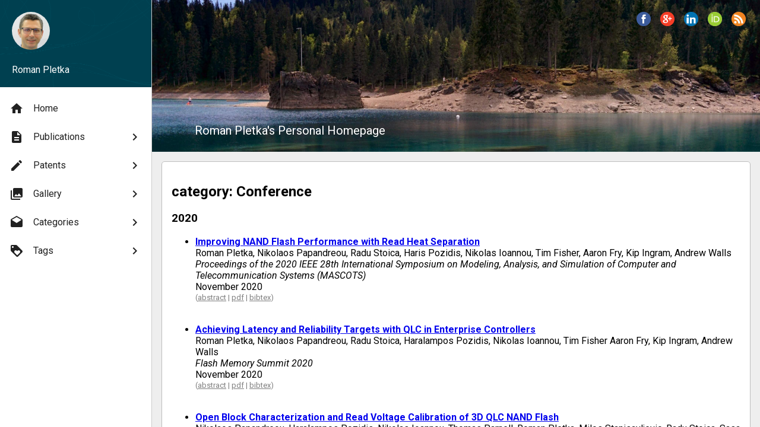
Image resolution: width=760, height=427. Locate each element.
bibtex (260, 297)
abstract (212, 297)
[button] (644, 19)
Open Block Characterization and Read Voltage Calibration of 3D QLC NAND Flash (377, 417)
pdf (238, 297)
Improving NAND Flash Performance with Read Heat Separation (337, 241)
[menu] (75, 180)
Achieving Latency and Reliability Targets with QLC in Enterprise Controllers (365, 329)
